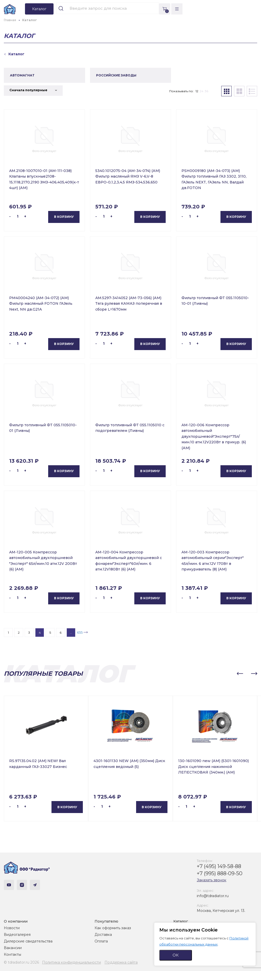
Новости (12, 928)
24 (201, 91)
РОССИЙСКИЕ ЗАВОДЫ (116, 75)
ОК (176, 955)
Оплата (101, 941)
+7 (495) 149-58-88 (219, 866)
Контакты (12, 954)
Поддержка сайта (121, 962)
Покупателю (106, 921)
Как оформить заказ (113, 928)
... (71, 632)
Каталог (180, 921)
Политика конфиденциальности (71, 962)
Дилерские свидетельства (28, 941)
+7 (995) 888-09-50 (219, 873)
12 (196, 91)
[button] (240, 673)
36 (206, 91)
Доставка (103, 934)
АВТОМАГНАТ (22, 75)
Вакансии (13, 948)
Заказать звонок (211, 880)
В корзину (64, 217)
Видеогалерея (17, 934)
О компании (16, 921)
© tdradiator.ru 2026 (21, 962)
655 (80, 632)
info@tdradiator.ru (213, 896)
